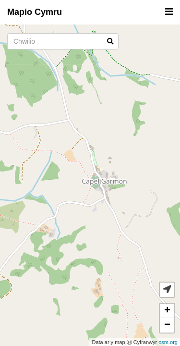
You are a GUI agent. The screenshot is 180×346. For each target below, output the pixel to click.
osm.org (168, 342)
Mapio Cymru (34, 12)
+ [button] (167, 311)
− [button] (167, 325)
